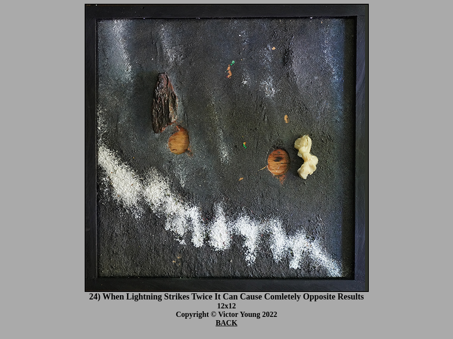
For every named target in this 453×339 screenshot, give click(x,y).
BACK (226, 323)
